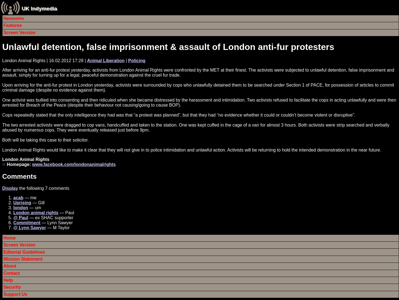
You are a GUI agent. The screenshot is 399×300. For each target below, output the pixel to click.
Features (12, 25)
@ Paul (20, 217)
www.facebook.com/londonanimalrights (74, 164)
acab (18, 197)
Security (12, 287)
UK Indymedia (39, 8)
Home (9, 238)
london (20, 207)
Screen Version (19, 32)
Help (8, 280)
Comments (19, 176)
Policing (136, 60)
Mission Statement (22, 259)
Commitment (26, 222)
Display (10, 188)
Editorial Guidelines (24, 252)
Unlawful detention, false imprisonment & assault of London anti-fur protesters (168, 47)
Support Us (15, 294)
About (9, 266)
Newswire (13, 18)
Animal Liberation (105, 60)
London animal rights (35, 212)
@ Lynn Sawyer (29, 227)
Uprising (22, 202)
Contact (11, 273)
